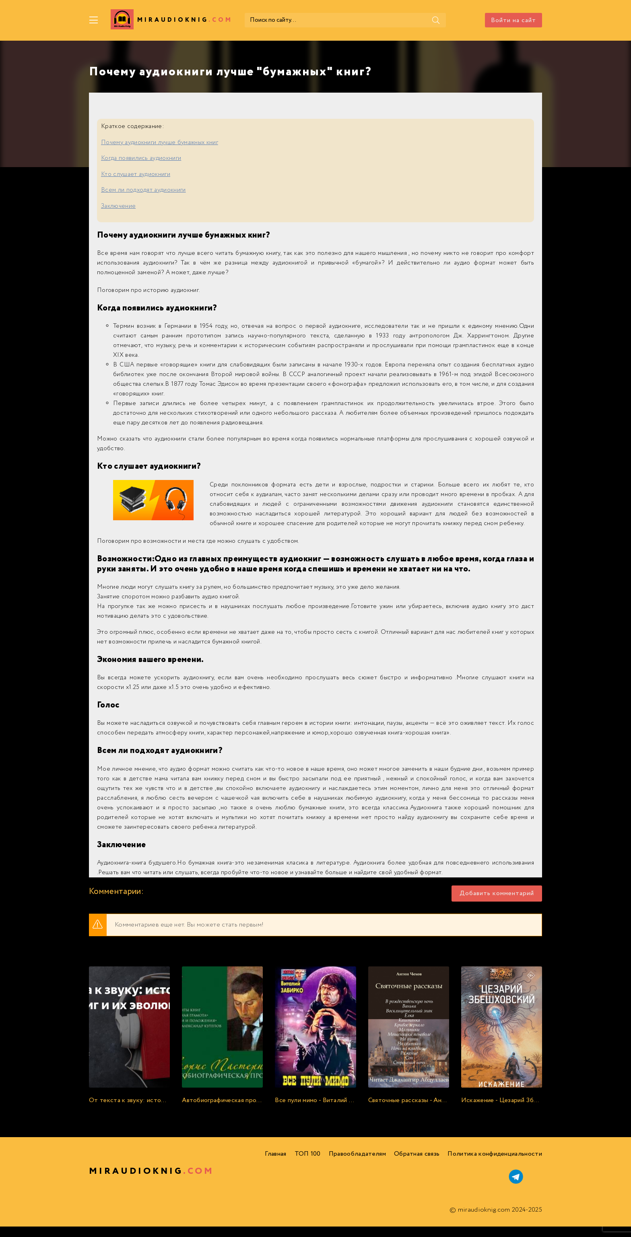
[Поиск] (436, 20)
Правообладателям (357, 1153)
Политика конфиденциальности (494, 1153)
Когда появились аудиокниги (141, 158)
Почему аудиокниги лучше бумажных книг (159, 142)
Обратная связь (416, 1153)
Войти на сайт (513, 20)
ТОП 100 (308, 1153)
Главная (275, 1153)
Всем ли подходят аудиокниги (143, 190)
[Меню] (94, 20)
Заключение (118, 206)
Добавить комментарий (497, 893)
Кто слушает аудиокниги (135, 174)
